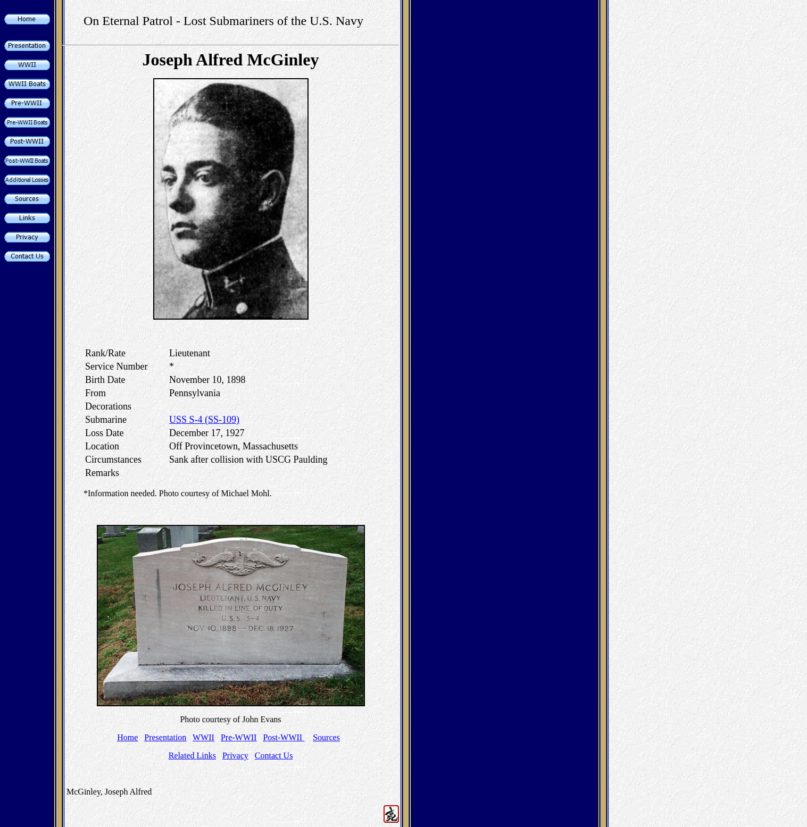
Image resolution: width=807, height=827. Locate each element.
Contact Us (274, 755)
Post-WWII (283, 737)
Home (127, 737)
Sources (326, 737)
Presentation (165, 737)
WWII (203, 737)
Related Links (192, 755)
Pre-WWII (239, 737)
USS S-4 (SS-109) (204, 419)
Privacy (235, 755)
